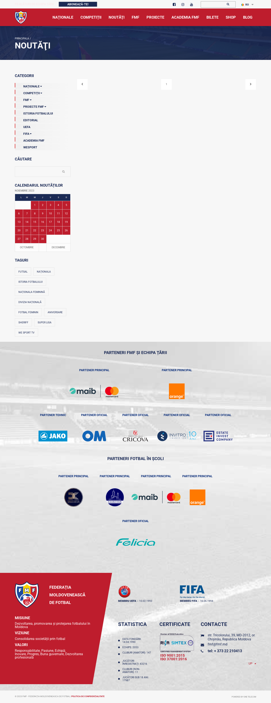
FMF (23, 99)
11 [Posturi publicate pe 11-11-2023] (58, 213)
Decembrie (58, 247)
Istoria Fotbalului (34, 112)
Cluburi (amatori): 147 (136, 654)
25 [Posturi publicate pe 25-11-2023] (58, 230)
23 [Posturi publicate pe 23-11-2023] (42, 230)
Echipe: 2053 (131, 647)
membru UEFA (127, 601)
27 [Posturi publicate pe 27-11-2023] (19, 238)
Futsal (23, 271)
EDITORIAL (26, 119)
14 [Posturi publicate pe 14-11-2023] (26, 222)
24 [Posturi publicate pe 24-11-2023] (50, 230)
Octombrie (27, 247)
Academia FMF (29, 139)
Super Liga (44, 322)
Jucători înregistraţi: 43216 (135, 662)
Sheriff (23, 322)
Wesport (26, 146)
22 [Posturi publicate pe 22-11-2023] (34, 230)
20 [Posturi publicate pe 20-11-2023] (19, 230)
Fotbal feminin (28, 312)
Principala (22, 38)
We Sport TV (26, 332)
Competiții (28, 92)
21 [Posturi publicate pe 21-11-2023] (26, 230)
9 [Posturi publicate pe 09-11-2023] (42, 213)
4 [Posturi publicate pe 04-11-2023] (58, 205)
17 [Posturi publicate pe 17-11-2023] (50, 222)
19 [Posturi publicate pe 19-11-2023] (66, 222)
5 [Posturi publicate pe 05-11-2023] (66, 205)
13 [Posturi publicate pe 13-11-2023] (19, 222)
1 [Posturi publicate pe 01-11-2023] (35, 205)
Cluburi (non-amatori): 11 (131, 671)
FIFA (23, 132)
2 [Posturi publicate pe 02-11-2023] (42, 205)
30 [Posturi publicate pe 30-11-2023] (42, 238)
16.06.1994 (206, 601)
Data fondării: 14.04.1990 (131, 641)
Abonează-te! (77, 4)
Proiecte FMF (30, 105)
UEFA (22, 126)
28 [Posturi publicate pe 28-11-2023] (26, 238)
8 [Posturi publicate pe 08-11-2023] (35, 213)
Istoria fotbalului (30, 281)
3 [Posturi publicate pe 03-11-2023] (50, 205)
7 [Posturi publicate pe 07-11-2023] (27, 213)
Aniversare (55, 312)
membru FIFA (188, 601)
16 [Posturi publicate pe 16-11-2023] (42, 222)
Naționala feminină (31, 292)
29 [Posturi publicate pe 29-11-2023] (34, 238)
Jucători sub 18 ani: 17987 (135, 679)
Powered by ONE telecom (244, 697)
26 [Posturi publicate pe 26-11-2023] (66, 230)
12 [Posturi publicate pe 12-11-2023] (66, 213)
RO (245, 4)
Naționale (28, 85)
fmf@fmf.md (217, 644)
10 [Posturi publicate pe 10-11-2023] (50, 213)
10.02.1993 (145, 601)
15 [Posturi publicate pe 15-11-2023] (34, 222)
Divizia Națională (29, 302)
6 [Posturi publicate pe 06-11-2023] (19, 213)
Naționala (44, 271)
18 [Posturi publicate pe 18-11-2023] (58, 222)
